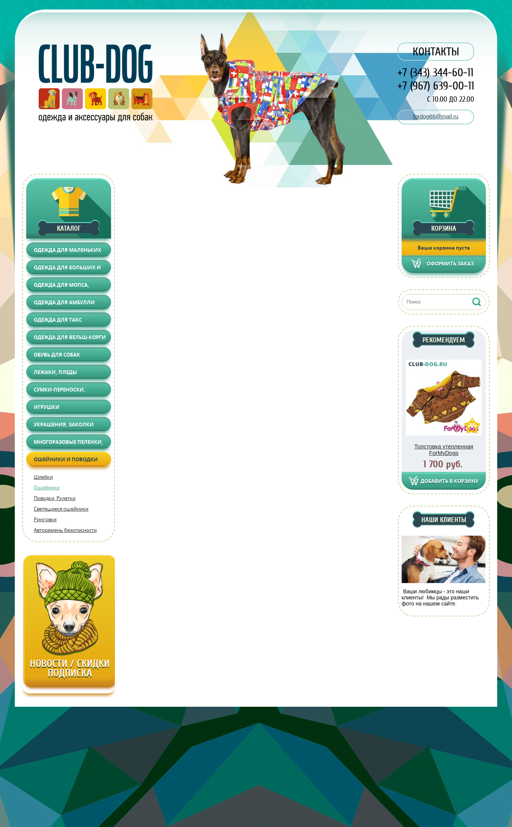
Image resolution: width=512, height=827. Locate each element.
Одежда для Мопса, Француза (61, 286)
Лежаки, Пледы (55, 372)
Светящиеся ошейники (61, 509)
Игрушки (47, 407)
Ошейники (47, 487)
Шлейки (43, 477)
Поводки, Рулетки (54, 498)
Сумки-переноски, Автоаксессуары (59, 391)
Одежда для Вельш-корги (70, 337)
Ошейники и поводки (66, 459)
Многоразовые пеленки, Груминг (68, 444)
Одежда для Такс (58, 319)
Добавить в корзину (449, 481)
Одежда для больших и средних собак (67, 269)
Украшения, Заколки (64, 424)
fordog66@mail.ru (435, 116)
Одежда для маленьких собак (67, 252)
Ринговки (45, 519)
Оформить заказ (450, 263)
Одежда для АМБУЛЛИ (64, 302)
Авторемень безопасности (65, 530)
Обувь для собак (57, 354)
